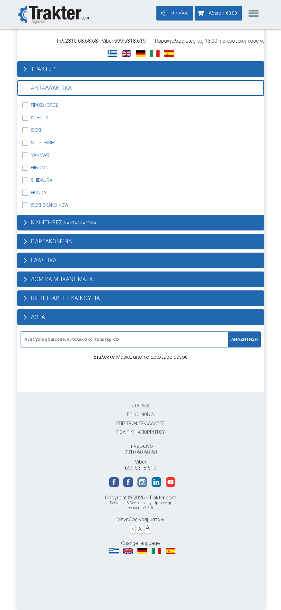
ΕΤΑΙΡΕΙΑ (140, 406)
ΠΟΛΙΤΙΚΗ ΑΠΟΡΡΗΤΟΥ (140, 432)
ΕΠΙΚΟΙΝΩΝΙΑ (140, 414)
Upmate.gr (162, 503)
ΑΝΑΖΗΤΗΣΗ (244, 339)
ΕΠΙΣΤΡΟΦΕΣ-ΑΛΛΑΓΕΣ (140, 423)
